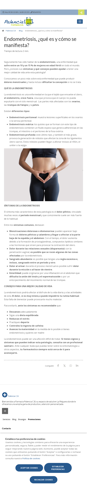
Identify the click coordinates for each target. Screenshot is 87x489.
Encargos (22, 419)
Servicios (6, 419)
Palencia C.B (11, 30)
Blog (20, 30)
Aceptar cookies (29, 468)
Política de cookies (31, 458)
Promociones (34, 419)
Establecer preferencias (58, 467)
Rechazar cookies (43, 479)
